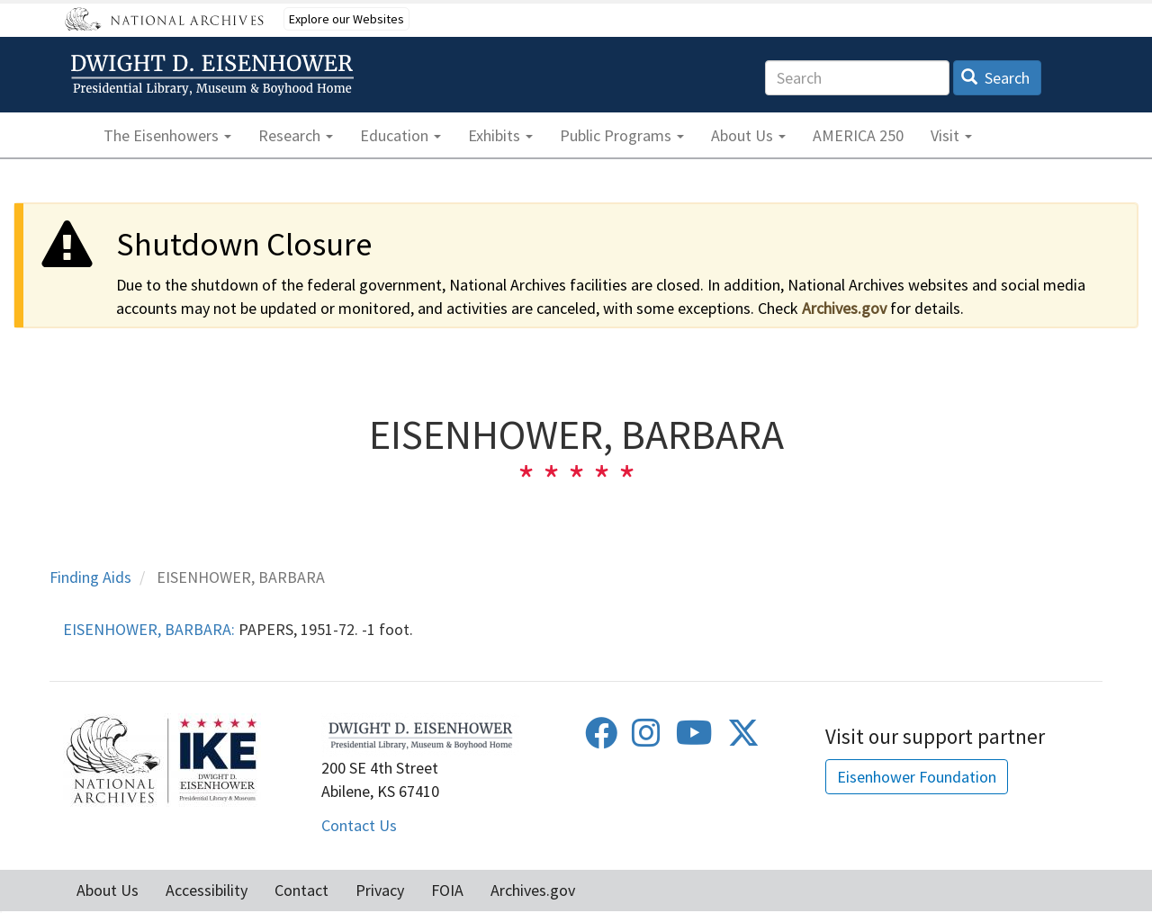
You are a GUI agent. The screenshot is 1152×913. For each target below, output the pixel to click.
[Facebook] (601, 739)
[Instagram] (646, 739)
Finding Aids (90, 577)
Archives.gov (844, 308)
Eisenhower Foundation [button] (916, 776)
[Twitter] (743, 739)
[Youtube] (694, 739)
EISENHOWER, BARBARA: (149, 629)
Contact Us (359, 825)
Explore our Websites (346, 19)
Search (995, 77)
